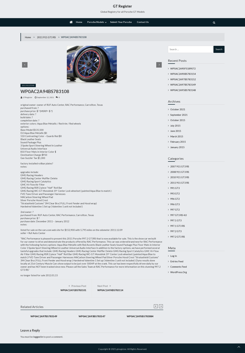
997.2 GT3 (176, 231)
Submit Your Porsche (121, 22)
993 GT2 (175, 193)
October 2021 (177, 109)
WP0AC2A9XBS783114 (110, 290)
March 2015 (176, 136)
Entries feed (176, 261)
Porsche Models (95, 22)
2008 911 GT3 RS (179, 171)
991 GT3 (175, 188)
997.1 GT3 (176, 220)
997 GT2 (175, 209)
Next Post (102, 285)
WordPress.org (178, 272)
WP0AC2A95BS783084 (140, 316)
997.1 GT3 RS (177, 225)
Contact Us (143, 22)
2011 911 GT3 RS (46, 37)
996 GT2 (175, 198)
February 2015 (178, 141)
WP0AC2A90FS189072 (183, 68)
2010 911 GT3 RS (179, 177)
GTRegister (27, 97)
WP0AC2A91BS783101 (73, 290)
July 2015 (175, 125)
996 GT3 (175, 204)
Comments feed (178, 266)
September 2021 (179, 114)
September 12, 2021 (45, 97)
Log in (173, 255)
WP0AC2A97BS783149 (43, 316)
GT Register (122, 6)
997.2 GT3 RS (177, 236)
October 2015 (177, 120)
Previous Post (78, 285)
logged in (38, 336)
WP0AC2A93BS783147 (92, 316)
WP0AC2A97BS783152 (183, 79)
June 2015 (175, 131)
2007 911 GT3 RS (179, 166)
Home (79, 22)
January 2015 (177, 147)
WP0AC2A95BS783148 (183, 90)
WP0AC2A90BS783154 (183, 73)
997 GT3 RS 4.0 (178, 215)
